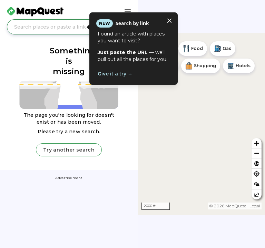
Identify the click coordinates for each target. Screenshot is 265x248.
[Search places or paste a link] (69, 26)
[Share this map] (257, 194)
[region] (201, 124)
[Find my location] (257, 174)
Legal (254, 205)
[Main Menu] (128, 11)
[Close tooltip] (169, 20)
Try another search (69, 150)
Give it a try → (115, 74)
